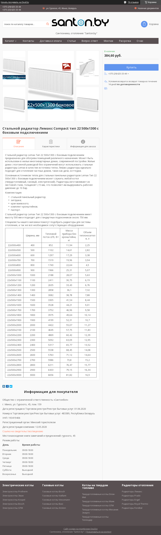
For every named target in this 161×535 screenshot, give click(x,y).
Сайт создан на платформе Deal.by (81, 528)
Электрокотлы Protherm (15, 491)
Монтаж (108, 41)
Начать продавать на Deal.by (15, 2)
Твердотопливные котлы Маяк (98, 501)
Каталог (9, 41)
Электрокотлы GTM (12, 507)
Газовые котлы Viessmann (56, 499)
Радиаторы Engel (131, 499)
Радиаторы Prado (131, 495)
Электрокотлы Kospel (13, 499)
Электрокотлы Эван (13, 495)
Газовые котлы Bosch (53, 491)
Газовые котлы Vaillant (54, 495)
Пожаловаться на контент (98, 531)
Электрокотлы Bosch (13, 503)
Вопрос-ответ (89, 41)
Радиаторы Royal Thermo (135, 503)
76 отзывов (133, 2)
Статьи (71, 41)
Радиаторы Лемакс (132, 491)
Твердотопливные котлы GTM (98, 505)
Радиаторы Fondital (132, 507)
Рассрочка (125, 41)
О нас (140, 41)
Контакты (28, 41)
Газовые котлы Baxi (52, 503)
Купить (131, 67)
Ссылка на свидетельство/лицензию (22, 431)
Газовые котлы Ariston (54, 507)
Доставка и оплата (51, 41)
